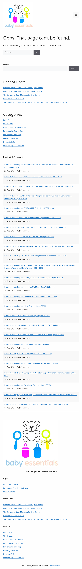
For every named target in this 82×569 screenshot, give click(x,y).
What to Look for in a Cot (13, 98)
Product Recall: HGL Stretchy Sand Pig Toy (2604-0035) (27, 315)
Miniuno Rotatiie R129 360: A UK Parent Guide (22, 91)
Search (6, 64)
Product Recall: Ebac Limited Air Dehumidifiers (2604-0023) (29, 236)
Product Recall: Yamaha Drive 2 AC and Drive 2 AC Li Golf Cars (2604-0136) (35, 227)
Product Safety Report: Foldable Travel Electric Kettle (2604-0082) (31, 363)
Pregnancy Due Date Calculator (16, 488)
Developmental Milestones (14, 127)
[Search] (37, 52)
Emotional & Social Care (13, 131)
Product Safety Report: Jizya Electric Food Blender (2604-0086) (30, 296)
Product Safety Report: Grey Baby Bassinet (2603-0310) (27, 385)
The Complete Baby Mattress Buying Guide (21, 95)
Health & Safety (9, 142)
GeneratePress (54, 566)
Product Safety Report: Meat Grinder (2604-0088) (25, 306)
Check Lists (8, 123)
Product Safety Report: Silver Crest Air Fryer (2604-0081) (28, 353)
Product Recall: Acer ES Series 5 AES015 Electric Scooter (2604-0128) (33, 176)
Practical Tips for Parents (13, 145)
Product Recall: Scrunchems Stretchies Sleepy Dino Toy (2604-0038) (32, 325)
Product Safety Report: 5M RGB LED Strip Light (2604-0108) (29, 208)
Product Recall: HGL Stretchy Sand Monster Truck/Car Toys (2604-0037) (34, 334)
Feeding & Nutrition (11, 138)
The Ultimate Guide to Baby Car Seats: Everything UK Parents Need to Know (35, 102)
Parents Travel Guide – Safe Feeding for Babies (23, 87)
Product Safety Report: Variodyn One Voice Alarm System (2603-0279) (33, 277)
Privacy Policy (9, 492)
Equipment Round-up (12, 134)
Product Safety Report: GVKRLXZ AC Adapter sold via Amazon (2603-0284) (35, 256)
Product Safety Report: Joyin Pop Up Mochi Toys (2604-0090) (29, 287)
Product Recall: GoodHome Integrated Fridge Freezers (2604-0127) (32, 217)
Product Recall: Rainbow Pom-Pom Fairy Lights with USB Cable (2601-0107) (36, 404)
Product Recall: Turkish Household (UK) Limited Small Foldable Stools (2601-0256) (38, 246)
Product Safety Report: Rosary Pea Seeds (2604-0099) (26, 344)
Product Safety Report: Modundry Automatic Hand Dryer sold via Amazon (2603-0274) (40, 394)
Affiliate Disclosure (11, 484)
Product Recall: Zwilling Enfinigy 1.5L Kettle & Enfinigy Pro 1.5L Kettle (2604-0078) (38, 186)
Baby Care (7, 120)
